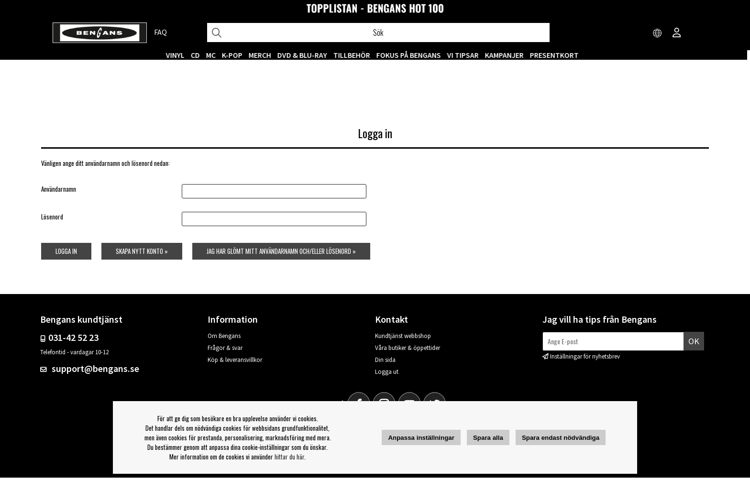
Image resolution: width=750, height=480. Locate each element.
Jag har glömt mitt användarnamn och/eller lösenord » (281, 253)
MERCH (263, 55)
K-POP (235, 55)
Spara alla (488, 437)
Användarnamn (57, 191)
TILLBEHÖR (354, 55)
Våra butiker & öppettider (407, 350)
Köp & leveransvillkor (235, 362)
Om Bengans (224, 338)
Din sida (385, 362)
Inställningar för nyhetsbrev (585, 359)
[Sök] (378, 32)
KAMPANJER (507, 55)
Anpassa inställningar (421, 437)
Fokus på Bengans (411, 55)
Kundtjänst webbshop (403, 338)
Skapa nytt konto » (141, 253)
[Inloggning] (677, 33)
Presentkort (557, 55)
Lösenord (51, 219)
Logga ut (386, 374)
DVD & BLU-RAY (305, 55)
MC (214, 55)
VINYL (178, 55)
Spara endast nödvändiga (560, 437)
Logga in (65, 253)
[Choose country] (657, 33)
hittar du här (289, 456)
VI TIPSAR (466, 55)
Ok (693, 343)
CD (198, 55)
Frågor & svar (225, 350)
